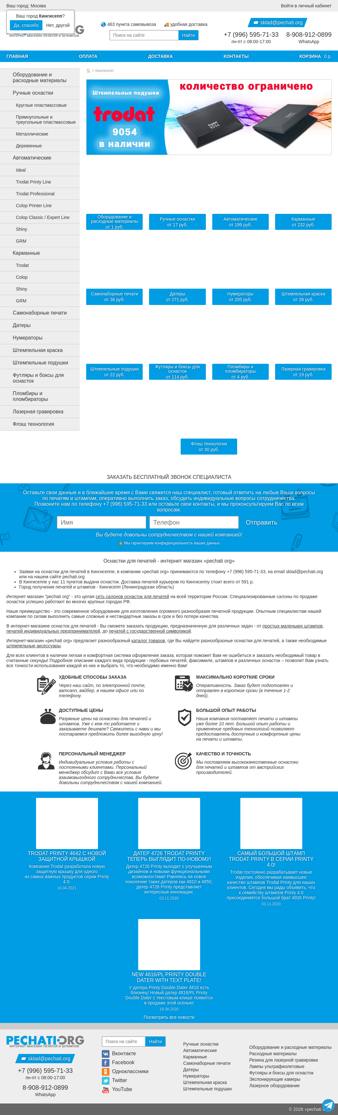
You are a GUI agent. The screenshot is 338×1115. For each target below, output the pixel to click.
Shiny (17, 229)
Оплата (88, 56)
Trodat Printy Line (29, 181)
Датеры (17, 325)
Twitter (114, 1080)
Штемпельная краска (33, 350)
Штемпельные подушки (35, 363)
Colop (18, 277)
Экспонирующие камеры (274, 1079)
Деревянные (25, 145)
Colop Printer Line (30, 205)
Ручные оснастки (28, 93)
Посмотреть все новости (169, 1017)
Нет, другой (58, 25)
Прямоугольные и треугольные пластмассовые (42, 119)
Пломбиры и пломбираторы (25, 396)
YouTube (117, 1089)
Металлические (28, 133)
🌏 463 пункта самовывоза (128, 24)
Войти (306, 5)
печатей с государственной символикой (150, 631)
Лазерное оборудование (274, 1085)
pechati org (318, 1109)
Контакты (235, 56)
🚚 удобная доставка (185, 24)
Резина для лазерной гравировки (283, 1060)
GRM (17, 241)
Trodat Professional (31, 193)
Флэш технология (28, 424)
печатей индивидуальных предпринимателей (53, 631)
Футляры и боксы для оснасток (33, 378)
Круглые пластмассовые (37, 105)
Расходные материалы (273, 1053)
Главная (17, 56)
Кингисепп (104, 70)
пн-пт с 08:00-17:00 (251, 41)
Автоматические (27, 158)
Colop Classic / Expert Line (39, 217)
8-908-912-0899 (309, 34)
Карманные (21, 253)
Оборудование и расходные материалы (34, 77)
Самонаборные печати (35, 313)
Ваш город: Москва (26, 5)
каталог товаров (148, 640)
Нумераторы (22, 338)
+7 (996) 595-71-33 (251, 34)
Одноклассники (125, 1071)
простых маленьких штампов (292, 625)
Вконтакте (119, 1053)
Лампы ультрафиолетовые (276, 1066)
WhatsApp (309, 41)
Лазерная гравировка (33, 412)
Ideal (17, 170)
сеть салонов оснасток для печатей (132, 596)
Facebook (118, 1062)
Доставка (160, 56)
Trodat (18, 265)
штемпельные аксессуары (33, 645)
